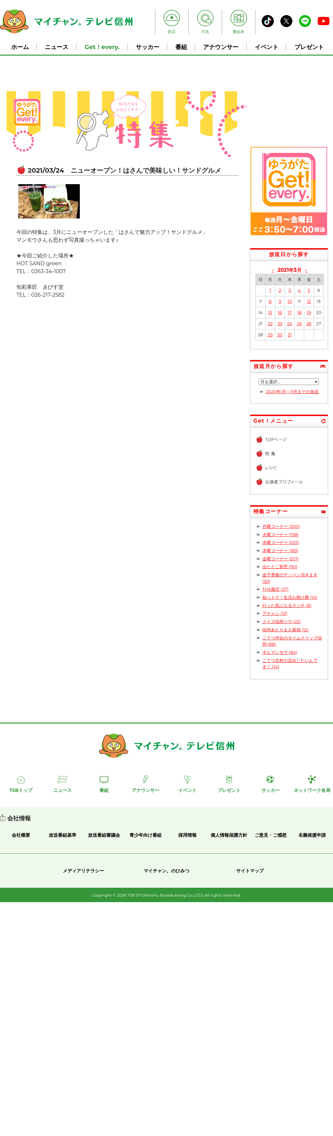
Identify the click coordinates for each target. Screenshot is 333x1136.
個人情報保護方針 (229, 835)
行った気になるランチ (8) (286, 605)
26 (309, 323)
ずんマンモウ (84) (279, 652)
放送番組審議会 (104, 835)
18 (299, 312)
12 (309, 301)
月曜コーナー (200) (281, 526)
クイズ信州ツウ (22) (281, 621)
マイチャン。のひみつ (166, 871)
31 (290, 334)
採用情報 (187, 835)
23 (279, 323)
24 (289, 323)
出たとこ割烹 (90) (279, 566)
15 (270, 312)
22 (270, 323)
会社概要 (21, 835)
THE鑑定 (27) (275, 589)
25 (299, 323)
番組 (181, 47)
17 (289, 312)
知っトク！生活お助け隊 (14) (290, 597)
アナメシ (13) (274, 613)
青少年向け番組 (146, 835)
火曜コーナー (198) (280, 534)
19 (309, 312)
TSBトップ (20, 790)
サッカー (147, 47)
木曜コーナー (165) (280, 550)
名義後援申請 (312, 835)
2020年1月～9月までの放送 (292, 391)
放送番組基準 (62, 835)
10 (290, 301)
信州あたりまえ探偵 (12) (285, 629)
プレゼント (309, 47)
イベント (266, 47)
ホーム (20, 47)
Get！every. (102, 47)
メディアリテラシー (83, 871)
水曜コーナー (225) (280, 542)
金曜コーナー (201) (280, 558)
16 (280, 312)
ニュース (56, 47)
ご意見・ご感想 (270, 835)
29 (270, 334)
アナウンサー (220, 47)
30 (280, 334)
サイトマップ (250, 871)
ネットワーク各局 (312, 790)
